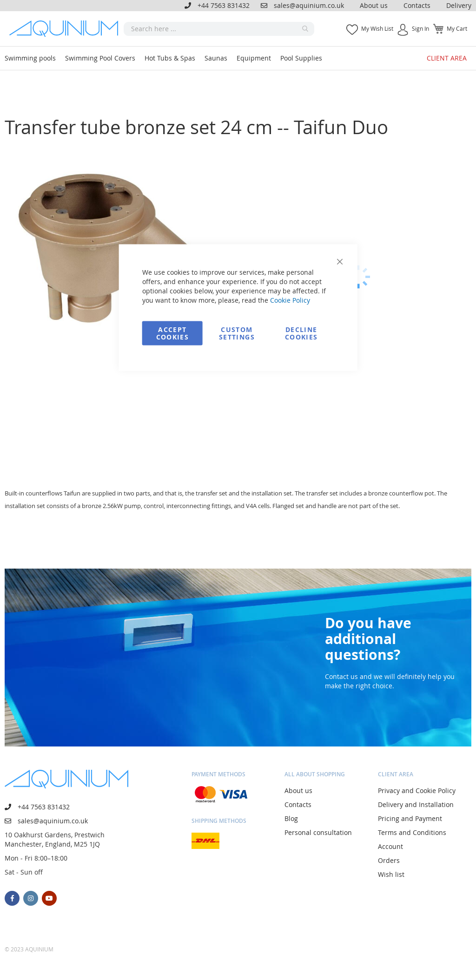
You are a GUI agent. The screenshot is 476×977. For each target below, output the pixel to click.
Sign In (420, 28)
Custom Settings (237, 333)
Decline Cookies (301, 333)
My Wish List (377, 28)
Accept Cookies (172, 333)
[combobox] (219, 29)
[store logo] (66, 28)
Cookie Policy (290, 300)
